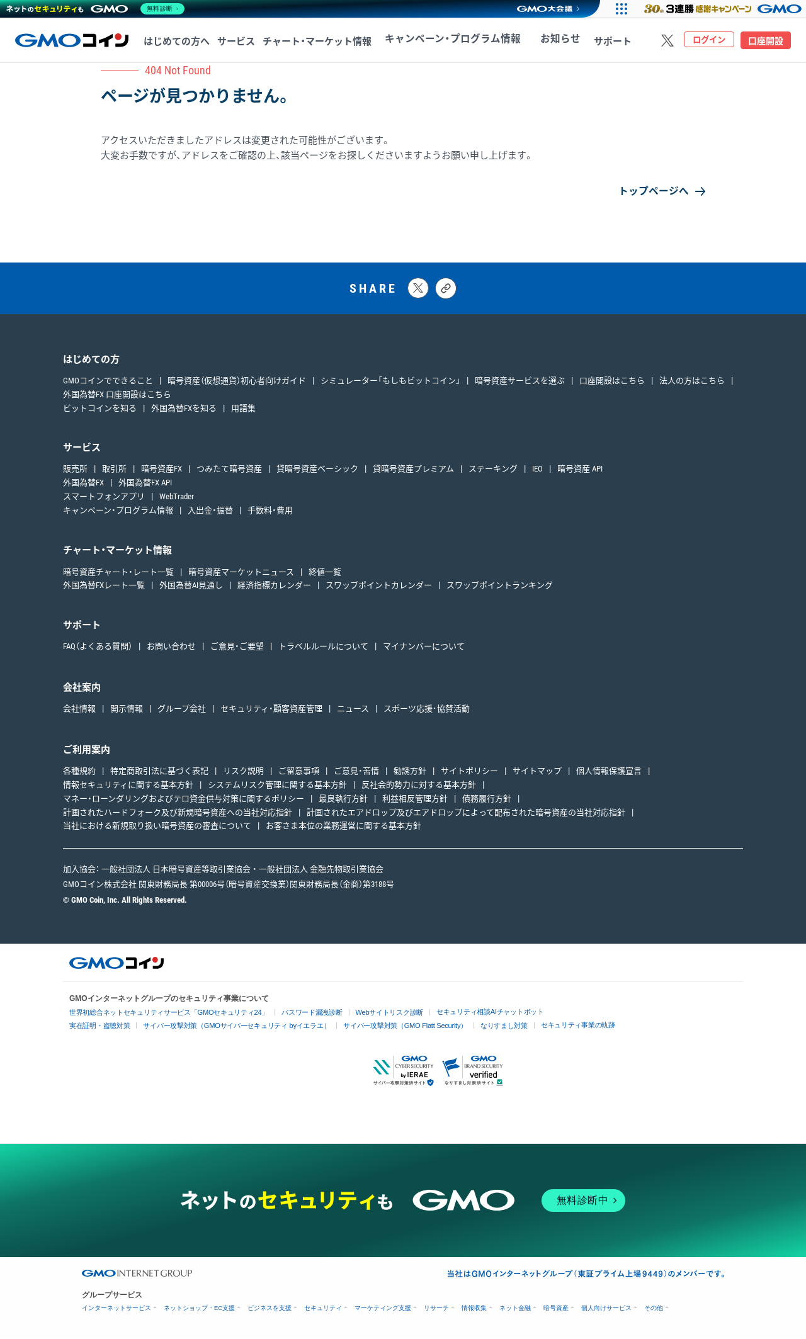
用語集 (243, 410)
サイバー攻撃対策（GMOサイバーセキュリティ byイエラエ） (226, 1027)
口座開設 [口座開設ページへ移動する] (765, 41)
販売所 (75, 471)
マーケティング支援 (383, 1309)
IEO (537, 471)
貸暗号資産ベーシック (317, 471)
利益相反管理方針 (415, 800)
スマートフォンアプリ (104, 499)
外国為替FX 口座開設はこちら (117, 396)
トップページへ (649, 191)
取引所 (114, 471)
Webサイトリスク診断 (369, 1014)
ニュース (353, 711)
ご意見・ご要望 (237, 648)
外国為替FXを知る (184, 410)
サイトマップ (537, 773)
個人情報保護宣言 (609, 773)
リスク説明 (243, 773)
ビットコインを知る (100, 410)
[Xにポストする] (418, 290)
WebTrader (176, 499)
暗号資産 (556, 1309)
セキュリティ (323, 1309)
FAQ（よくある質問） (97, 648)
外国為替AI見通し (191, 587)
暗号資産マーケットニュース (241, 574)
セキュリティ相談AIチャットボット (464, 1013)
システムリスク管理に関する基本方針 (277, 787)
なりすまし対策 (479, 1027)
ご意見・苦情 (356, 773)
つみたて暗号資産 (229, 471)
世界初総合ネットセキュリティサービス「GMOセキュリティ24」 (162, 1014)
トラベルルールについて (323, 648)
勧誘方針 (410, 773)
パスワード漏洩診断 (296, 1014)
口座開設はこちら (612, 383)
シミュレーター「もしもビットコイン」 (390, 383)
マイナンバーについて (424, 648)
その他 (653, 1309)
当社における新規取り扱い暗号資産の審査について (157, 828)
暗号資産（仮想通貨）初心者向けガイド (236, 383)
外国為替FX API (145, 485)
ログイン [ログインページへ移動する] (709, 41)
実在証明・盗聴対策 (97, 1027)
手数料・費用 (270, 512)
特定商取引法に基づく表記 (159, 773)
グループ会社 (181, 711)
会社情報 (79, 711)
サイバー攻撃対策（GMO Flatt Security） (385, 1027)
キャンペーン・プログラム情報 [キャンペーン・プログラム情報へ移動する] (442, 41)
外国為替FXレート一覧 (104, 587)
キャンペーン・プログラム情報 (118, 512)
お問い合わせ (171, 648)
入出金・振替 (210, 512)
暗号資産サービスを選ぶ (520, 383)
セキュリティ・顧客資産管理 (271, 711)
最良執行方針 (343, 800)
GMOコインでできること (108, 383)
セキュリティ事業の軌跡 (548, 1026)
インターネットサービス (116, 1309)
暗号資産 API (580, 471)
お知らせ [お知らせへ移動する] (533, 41)
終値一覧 (325, 574)
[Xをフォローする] (667, 40)
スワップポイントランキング (499, 587)
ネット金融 (515, 1309)
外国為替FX (83, 485)
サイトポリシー (469, 773)
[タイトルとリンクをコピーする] (446, 290)
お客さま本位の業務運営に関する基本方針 (343, 828)
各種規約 (79, 773)
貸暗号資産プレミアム (413, 471)
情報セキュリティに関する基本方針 (128, 787)
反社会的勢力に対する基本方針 (418, 787)
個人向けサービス (606, 1309)
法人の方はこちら (692, 383)
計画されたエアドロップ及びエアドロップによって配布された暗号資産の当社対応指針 (466, 814)
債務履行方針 (486, 800)
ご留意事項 (298, 773)
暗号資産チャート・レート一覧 (118, 574)
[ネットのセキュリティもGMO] (96, 9)
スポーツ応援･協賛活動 (426, 711)
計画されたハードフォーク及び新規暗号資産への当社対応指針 (177, 814)
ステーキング (493, 471)
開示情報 (126, 711)
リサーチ (436, 1309)
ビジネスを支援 (269, 1309)
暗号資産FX (161, 471)
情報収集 (474, 1309)
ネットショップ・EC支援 (199, 1309)
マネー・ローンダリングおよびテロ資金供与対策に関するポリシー (183, 800)
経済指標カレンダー (274, 587)
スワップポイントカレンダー (379, 587)
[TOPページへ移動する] (71, 40)
